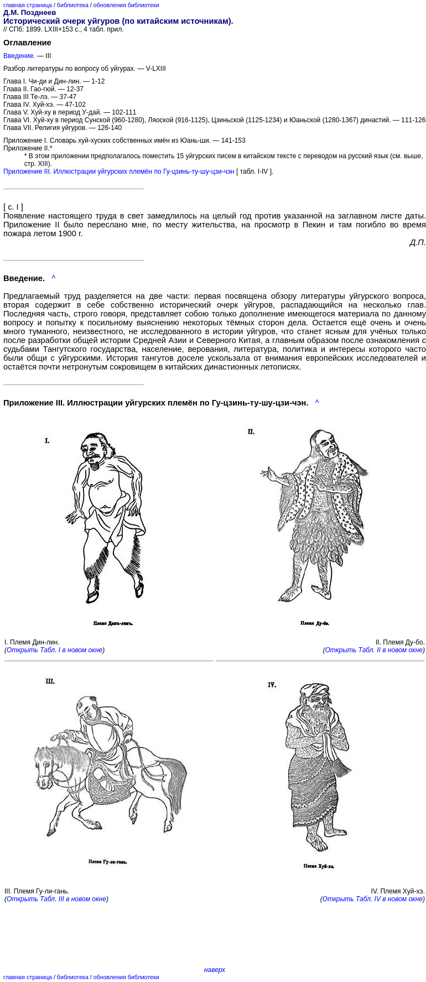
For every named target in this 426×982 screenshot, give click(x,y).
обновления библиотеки (126, 5)
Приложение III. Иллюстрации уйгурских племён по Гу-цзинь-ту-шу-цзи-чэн (119, 171)
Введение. (19, 56)
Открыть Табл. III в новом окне (56, 899)
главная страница (27, 5)
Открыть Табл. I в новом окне (54, 650)
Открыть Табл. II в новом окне (374, 650)
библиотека (73, 5)
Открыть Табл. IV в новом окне (373, 899)
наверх (214, 970)
